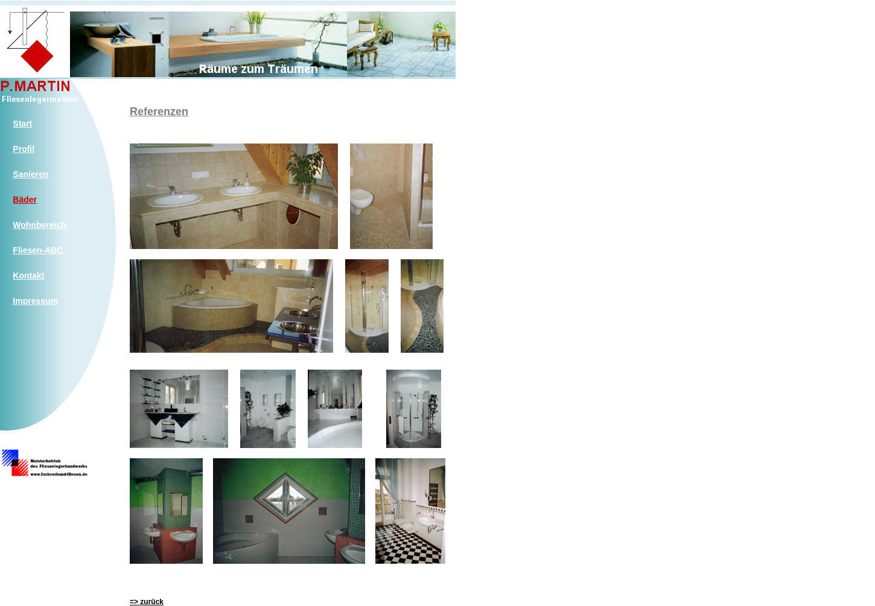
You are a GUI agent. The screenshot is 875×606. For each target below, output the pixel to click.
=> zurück (147, 602)
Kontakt (28, 275)
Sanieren (30, 174)
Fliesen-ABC (38, 250)
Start (22, 123)
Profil (23, 149)
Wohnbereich (39, 225)
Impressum (35, 301)
